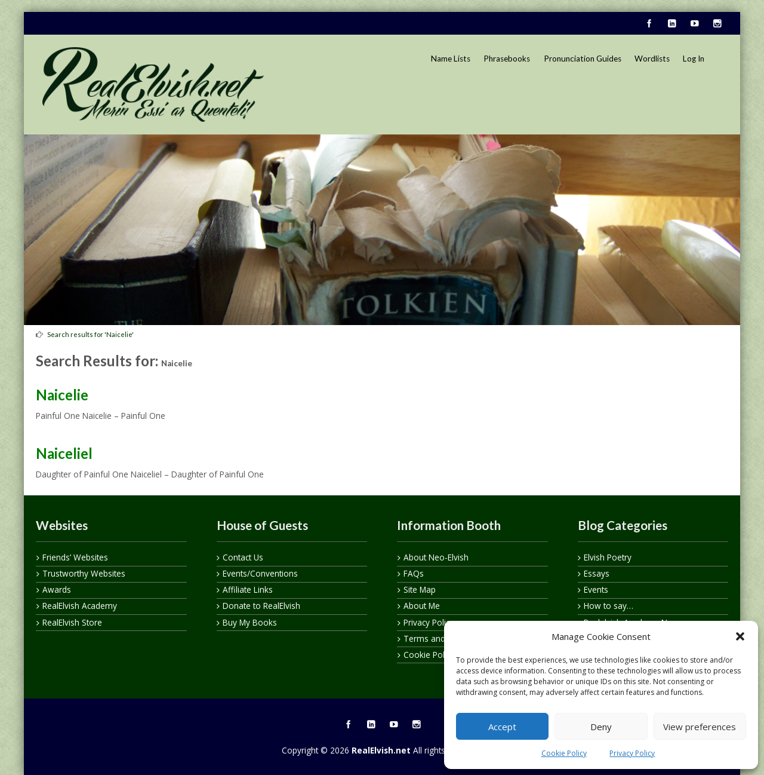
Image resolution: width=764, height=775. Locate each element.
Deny (601, 727)
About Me (421, 605)
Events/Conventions (260, 573)
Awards (56, 589)
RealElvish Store (72, 622)
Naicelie (62, 394)
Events (596, 589)
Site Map (419, 589)
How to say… (608, 605)
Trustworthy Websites (83, 573)
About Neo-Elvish (436, 557)
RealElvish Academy (79, 605)
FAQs (413, 573)
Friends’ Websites (75, 557)
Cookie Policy (564, 753)
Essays (596, 573)
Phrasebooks (506, 58)
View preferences (699, 727)
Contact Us (243, 557)
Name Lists (450, 58)
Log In (693, 58)
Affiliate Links (248, 589)
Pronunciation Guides (582, 58)
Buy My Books (250, 622)
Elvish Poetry (607, 557)
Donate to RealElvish (261, 605)
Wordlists (652, 58)
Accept (502, 727)
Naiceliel (64, 453)
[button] (740, 636)
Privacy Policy (632, 753)
